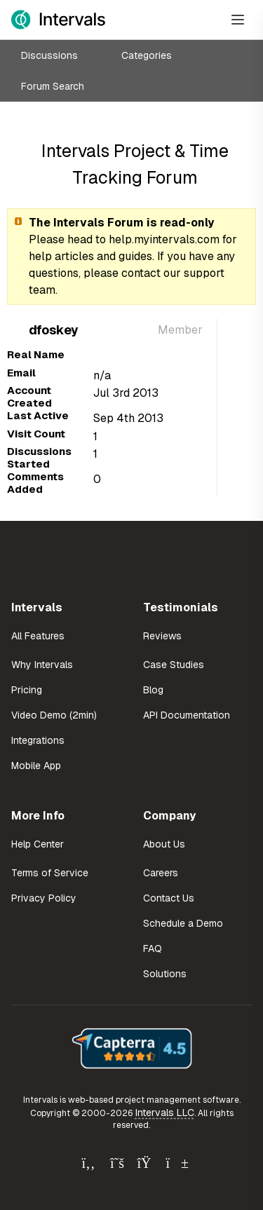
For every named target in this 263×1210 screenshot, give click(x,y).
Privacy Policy (43, 898)
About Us (164, 844)
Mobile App (36, 765)
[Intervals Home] (58, 19)
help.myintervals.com (164, 239)
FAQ (152, 948)
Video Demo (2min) (54, 715)
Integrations (38, 740)
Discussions (49, 55)
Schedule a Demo (183, 923)
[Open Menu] (238, 20)
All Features (38, 636)
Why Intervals (42, 664)
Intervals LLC (164, 1112)
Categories (146, 55)
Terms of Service (49, 872)
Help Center (37, 844)
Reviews (162, 636)
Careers (160, 872)
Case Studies (173, 664)
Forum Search (52, 86)
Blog (153, 690)
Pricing (26, 690)
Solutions (165, 973)
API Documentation (186, 715)
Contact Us (168, 898)
